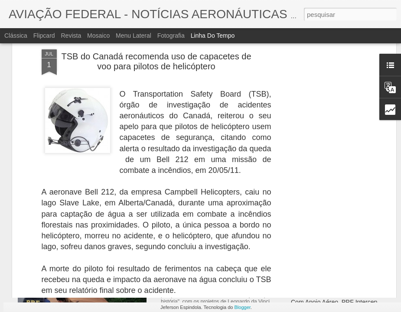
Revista (71, 35)
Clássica (15, 35)
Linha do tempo (213, 35)
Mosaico (98, 35)
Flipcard (44, 35)
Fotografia (171, 35)
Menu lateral (133, 35)
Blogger (243, 307)
